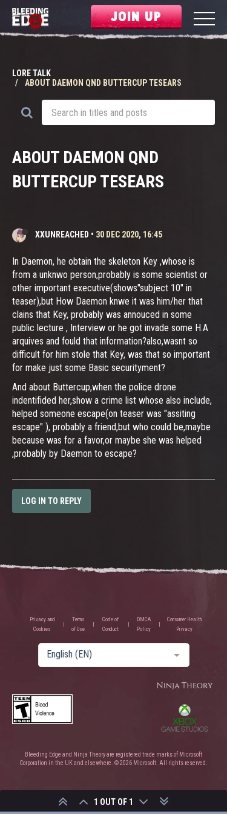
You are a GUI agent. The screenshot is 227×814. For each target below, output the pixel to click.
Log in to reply (51, 501)
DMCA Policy (144, 624)
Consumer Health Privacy (184, 624)
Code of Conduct (110, 624)
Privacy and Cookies (42, 624)
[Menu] (204, 20)
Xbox (184, 717)
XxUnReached (62, 234)
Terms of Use (78, 624)
